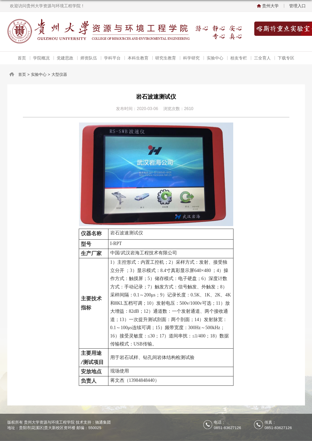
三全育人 (262, 58)
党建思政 (65, 58)
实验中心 (215, 58)
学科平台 (112, 58)
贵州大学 (270, 6)
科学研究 (191, 58)
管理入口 (297, 6)
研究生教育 (165, 58)
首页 (22, 58)
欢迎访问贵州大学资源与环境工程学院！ (47, 6)
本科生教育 (138, 58)
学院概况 (41, 58)
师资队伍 (88, 58)
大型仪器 (59, 74)
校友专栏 (238, 58)
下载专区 (286, 58)
